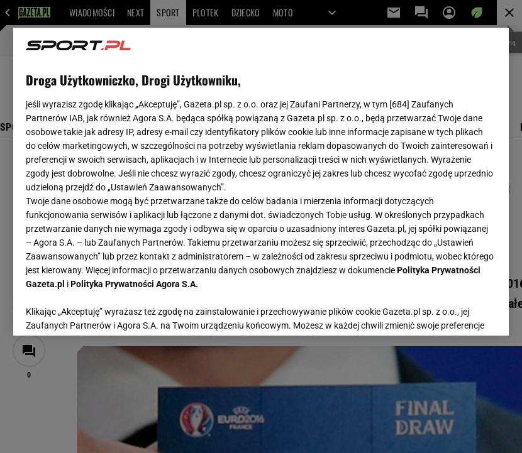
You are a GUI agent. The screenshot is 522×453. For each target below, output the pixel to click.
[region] (261, 182)
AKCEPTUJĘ (453, 311)
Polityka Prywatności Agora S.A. (134, 284)
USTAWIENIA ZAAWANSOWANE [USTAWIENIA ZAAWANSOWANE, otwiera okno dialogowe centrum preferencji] (108, 310)
